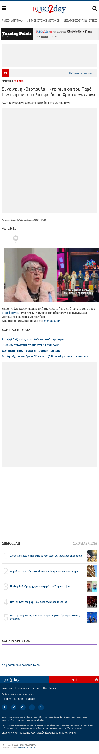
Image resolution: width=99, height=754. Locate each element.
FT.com (6, 698)
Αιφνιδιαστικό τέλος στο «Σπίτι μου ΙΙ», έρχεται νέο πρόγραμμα (44, 571)
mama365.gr (52, 320)
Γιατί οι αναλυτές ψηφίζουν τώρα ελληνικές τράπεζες (38, 602)
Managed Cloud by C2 (26, 747)
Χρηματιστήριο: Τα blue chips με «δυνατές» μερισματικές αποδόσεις (46, 555)
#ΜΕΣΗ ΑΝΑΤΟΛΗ (13, 20)
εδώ (44, 37)
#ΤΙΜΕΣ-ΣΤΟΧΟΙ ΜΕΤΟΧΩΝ (43, 20)
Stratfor (18, 698)
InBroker (40, 720)
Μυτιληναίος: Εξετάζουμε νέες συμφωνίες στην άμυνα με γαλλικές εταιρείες (45, 617)
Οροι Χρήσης (50, 688)
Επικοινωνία (22, 688)
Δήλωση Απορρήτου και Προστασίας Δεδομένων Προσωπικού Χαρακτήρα (39, 732)
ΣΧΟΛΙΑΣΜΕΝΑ (85, 543)
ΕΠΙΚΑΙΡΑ (19, 81)
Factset (30, 698)
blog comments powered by (22, 665)
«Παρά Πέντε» (11, 312)
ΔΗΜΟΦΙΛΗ (11, 543)
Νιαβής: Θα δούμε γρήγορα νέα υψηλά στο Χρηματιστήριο (40, 586)
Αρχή (74, 679)
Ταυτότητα (6, 688)
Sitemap (36, 688)
